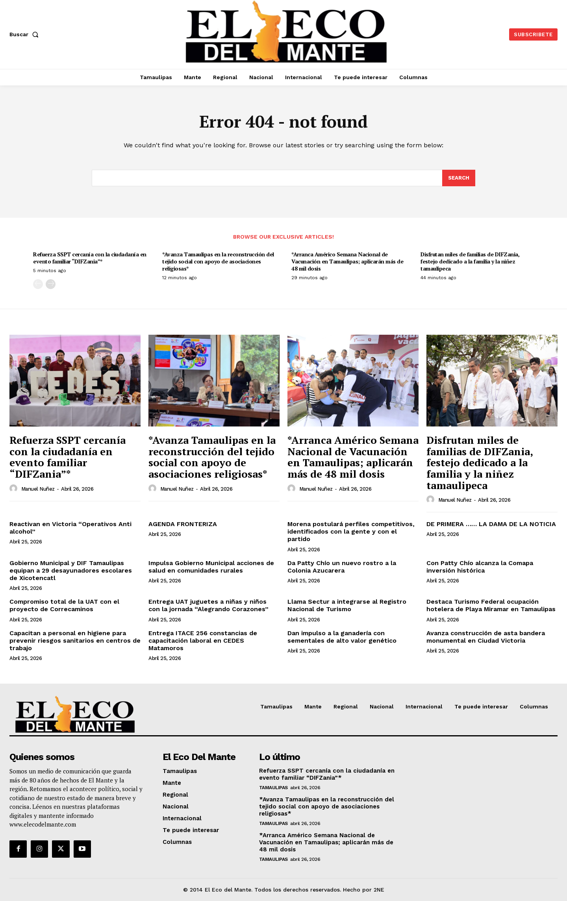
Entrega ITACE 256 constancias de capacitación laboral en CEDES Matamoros (202, 640)
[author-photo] (14, 488)
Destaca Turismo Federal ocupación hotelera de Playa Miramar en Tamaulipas (491, 605)
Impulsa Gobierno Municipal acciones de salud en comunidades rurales (211, 566)
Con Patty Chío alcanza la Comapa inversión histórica (479, 566)
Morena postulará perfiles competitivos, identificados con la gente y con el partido (351, 531)
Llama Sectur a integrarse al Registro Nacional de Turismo (346, 605)
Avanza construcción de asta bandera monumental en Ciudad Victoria (485, 636)
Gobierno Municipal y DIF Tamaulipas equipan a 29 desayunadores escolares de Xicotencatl (70, 570)
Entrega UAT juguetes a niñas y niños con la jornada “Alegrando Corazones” (208, 605)
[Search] (458, 178)
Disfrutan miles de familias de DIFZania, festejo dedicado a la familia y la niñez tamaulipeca (470, 261)
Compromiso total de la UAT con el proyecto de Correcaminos (64, 605)
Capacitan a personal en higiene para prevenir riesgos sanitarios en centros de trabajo (75, 640)
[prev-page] (38, 284)
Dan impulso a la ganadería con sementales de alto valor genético (342, 636)
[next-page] (51, 284)
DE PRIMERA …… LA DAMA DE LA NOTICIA (491, 524)
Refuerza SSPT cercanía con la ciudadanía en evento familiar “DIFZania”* (89, 257)
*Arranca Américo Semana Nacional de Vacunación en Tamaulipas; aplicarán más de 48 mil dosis (347, 261)
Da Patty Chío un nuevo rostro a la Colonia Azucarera (341, 566)
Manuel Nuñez (38, 489)
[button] (25, 34)
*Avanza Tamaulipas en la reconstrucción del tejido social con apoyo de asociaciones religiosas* (218, 261)
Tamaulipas (273, 787)
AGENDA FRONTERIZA (182, 524)
